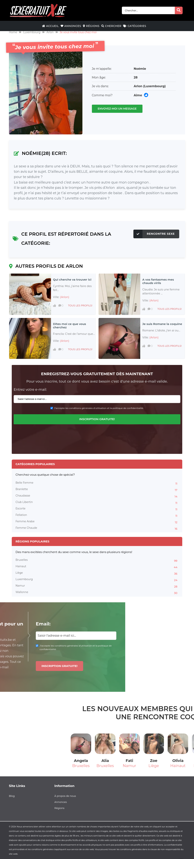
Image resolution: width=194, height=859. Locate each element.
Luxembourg (31, 32)
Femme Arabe (97, 522)
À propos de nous (65, 795)
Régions (91, 26)
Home (13, 32)
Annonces (71, 26)
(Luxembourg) (154, 86)
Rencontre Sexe (154, 234)
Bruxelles (97, 560)
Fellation (97, 515)
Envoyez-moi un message (117, 108)
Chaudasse (97, 496)
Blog (12, 795)
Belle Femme (97, 483)
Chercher (111, 26)
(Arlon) (64, 297)
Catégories (134, 26)
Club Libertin (97, 502)
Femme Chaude (97, 528)
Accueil (50, 26)
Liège (97, 573)
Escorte (97, 509)
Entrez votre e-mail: (30, 390)
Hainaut (97, 567)
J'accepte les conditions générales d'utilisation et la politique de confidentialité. (99, 408)
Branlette (97, 489)
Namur (97, 586)
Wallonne (97, 592)
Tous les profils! (80, 305)
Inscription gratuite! (97, 419)
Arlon (50, 32)
